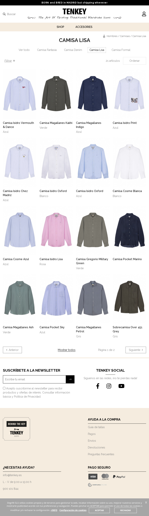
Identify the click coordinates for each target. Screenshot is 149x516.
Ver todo (24, 49)
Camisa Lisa (96, 49)
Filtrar (9, 60)
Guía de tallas (96, 427)
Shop (60, 26)
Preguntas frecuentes (101, 454)
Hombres (112, 36)
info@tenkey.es (12, 475)
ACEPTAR (99, 510)
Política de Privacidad (27, 396)
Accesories (83, 26)
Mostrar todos (66, 349)
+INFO (54, 510)
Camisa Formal (121, 49)
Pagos (92, 433)
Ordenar (134, 60)
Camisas (125, 36)
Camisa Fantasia (47, 49)
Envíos (92, 440)
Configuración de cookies (73, 510)
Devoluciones (96, 447)
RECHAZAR (125, 510)
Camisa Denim (73, 49)
